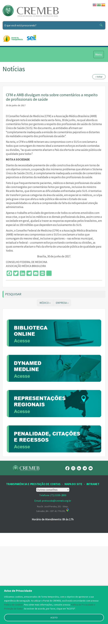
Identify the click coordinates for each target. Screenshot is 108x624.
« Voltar (99, 76)
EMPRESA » (62, 302)
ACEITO (54, 617)
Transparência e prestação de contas (33, 562)
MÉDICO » (45, 302)
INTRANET (92, 562)
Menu (98, 54)
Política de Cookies (13, 604)
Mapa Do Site (73, 562)
